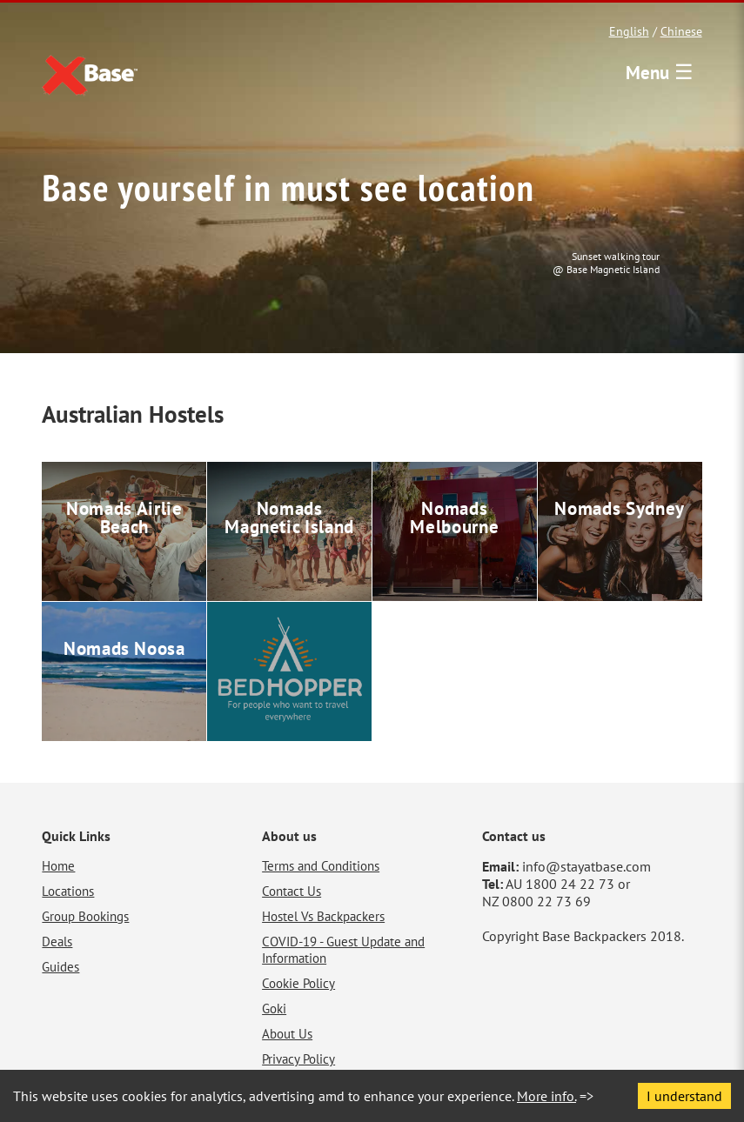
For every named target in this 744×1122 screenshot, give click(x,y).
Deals (57, 941)
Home (58, 866)
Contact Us (291, 891)
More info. (546, 1096)
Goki (274, 1008)
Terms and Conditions (320, 866)
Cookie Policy (298, 983)
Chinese (681, 31)
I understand (684, 1096)
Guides (60, 966)
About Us (287, 1033)
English (629, 31)
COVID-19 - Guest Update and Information (343, 949)
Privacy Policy (298, 1059)
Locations (68, 891)
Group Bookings (85, 916)
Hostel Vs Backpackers (323, 916)
